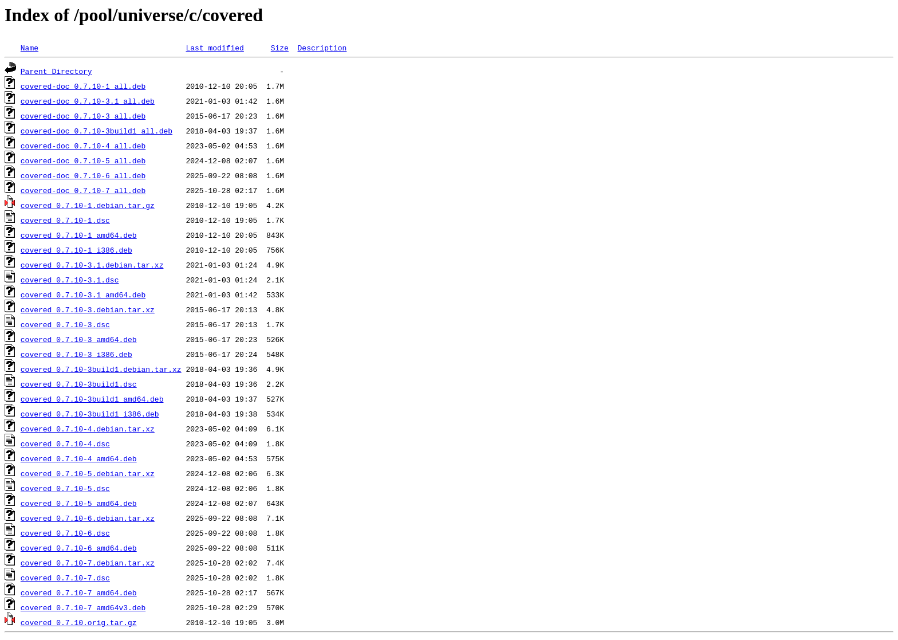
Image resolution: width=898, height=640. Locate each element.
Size (280, 47)
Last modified (214, 47)
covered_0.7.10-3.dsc (65, 324)
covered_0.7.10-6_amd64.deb (79, 548)
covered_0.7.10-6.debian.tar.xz (88, 518)
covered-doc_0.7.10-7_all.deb (83, 190)
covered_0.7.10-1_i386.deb (76, 250)
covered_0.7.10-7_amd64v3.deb (83, 607)
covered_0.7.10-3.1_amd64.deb (83, 294)
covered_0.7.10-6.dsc (65, 533)
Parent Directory (56, 71)
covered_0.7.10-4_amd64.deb (79, 458)
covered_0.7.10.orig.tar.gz (79, 622)
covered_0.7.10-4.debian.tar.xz (88, 428)
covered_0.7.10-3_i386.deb (76, 354)
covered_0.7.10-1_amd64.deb (79, 235)
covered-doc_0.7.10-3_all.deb (83, 116)
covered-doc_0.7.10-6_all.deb (83, 175)
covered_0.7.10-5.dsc (65, 488)
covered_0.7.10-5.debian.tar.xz (88, 473)
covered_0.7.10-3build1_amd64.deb (92, 399)
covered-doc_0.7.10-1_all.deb (83, 86)
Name (29, 47)
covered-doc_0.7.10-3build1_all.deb (96, 130)
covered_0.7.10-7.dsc (65, 577)
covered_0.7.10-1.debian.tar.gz (88, 205)
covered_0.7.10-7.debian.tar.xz (88, 562)
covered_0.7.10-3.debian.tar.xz (88, 309)
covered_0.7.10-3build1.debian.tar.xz (101, 369)
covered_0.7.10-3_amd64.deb (79, 339)
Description (321, 47)
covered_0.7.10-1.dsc (65, 220)
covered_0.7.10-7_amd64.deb (79, 592)
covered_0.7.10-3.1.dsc (70, 279)
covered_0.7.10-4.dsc (65, 443)
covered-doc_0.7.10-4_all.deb (83, 145)
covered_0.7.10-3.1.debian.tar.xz (92, 265)
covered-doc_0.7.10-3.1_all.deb (88, 101)
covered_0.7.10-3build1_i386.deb (90, 414)
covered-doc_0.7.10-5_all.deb (83, 160)
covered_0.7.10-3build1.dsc (79, 384)
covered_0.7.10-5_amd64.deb (79, 503)
